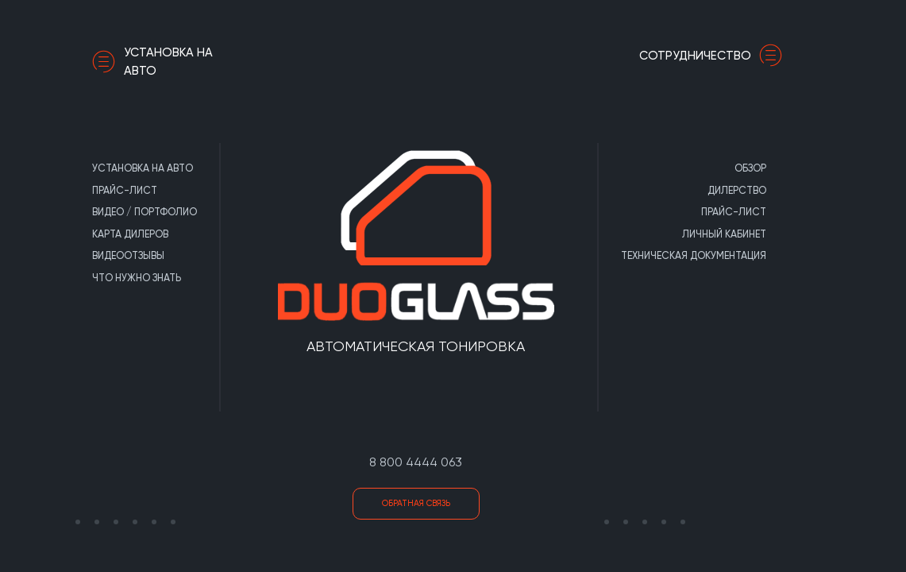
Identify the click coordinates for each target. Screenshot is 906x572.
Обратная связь (416, 503)
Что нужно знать (136, 278)
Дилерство (736, 190)
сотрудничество (714, 56)
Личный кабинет (724, 234)
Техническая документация (693, 255)
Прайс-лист (124, 190)
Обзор (750, 168)
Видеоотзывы (128, 255)
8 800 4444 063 (415, 462)
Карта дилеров (130, 234)
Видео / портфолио (144, 212)
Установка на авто (152, 61)
